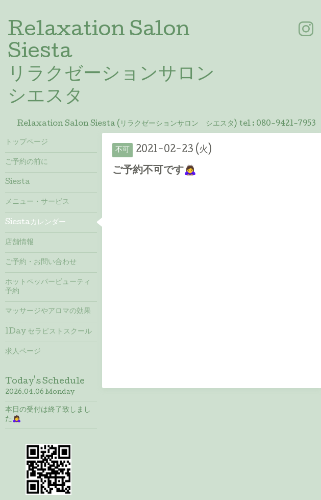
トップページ (26, 142)
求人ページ (23, 352)
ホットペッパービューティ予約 (48, 287)
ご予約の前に (26, 162)
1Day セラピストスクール (48, 332)
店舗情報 (19, 243)
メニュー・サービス (37, 202)
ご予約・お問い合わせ (41, 262)
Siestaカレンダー (35, 223)
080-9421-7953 (286, 124)
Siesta (17, 182)
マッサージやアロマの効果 (48, 311)
